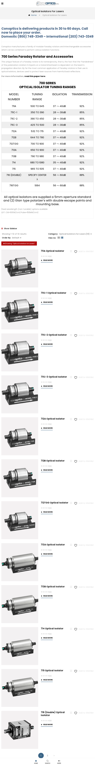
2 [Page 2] (47, 755)
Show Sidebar (9, 228)
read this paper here (34, 76)
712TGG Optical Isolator (54, 502)
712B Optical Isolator (53, 460)
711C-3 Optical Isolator (54, 376)
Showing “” (19, 243)
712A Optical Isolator (53, 418)
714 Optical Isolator (52, 628)
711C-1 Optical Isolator (53, 292)
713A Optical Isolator (53, 544)
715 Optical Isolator (52, 670)
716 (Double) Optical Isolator (53, 713)
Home (34, 14)
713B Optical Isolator (53, 586)
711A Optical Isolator (52, 250)
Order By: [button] (11, 237)
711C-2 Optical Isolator (54, 334)
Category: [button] (70, 233)
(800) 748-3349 (30, 36)
